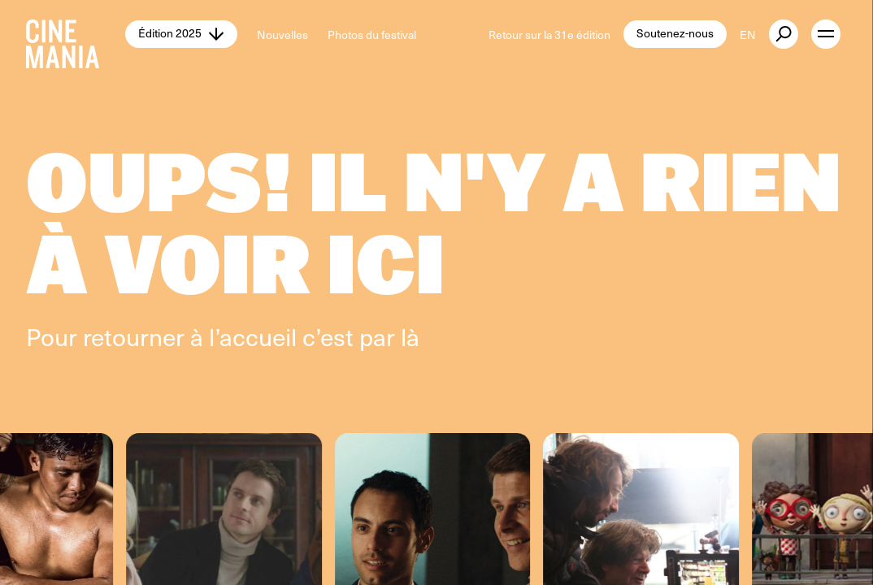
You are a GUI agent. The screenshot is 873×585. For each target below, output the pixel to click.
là (410, 336)
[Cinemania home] (75, 34)
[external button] (783, 34)
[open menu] (825, 34)
